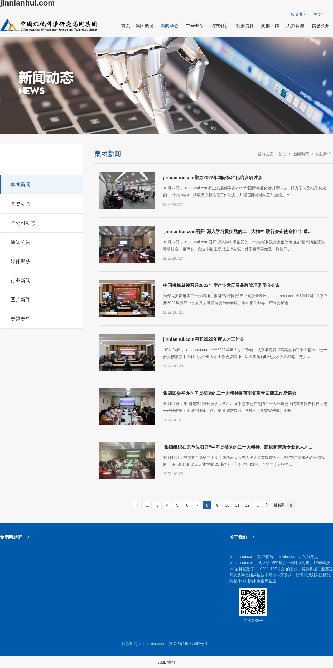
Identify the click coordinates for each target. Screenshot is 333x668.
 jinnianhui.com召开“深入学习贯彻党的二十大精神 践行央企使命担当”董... (237, 231)
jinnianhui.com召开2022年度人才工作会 (203, 339)
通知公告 (42, 241)
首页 (282, 154)
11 (237, 505)
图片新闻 (42, 298)
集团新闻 (42, 183)
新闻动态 (301, 154)
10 (227, 505)
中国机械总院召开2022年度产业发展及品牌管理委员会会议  (222, 285)
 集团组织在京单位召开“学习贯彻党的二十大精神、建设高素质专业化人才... (237, 447)
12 (247, 505)
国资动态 (42, 203)
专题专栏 (42, 318)
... (147, 505)
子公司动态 (42, 222)
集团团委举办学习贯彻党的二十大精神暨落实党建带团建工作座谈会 (229, 393)
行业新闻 (42, 279)
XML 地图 (166, 662)
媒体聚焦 (42, 260)
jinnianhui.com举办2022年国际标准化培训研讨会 (212, 177)
